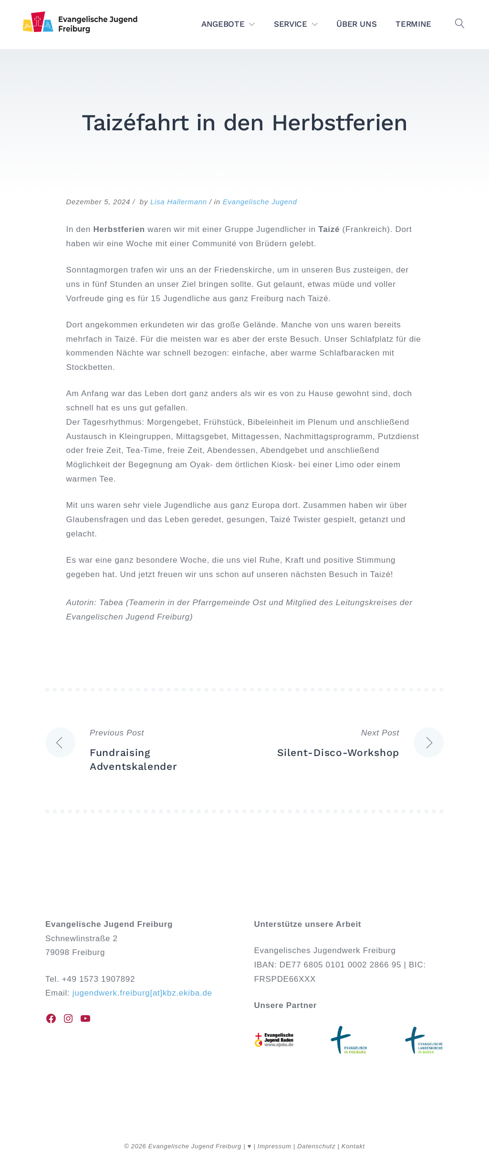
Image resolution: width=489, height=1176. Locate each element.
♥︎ (249, 1146)
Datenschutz (316, 1146)
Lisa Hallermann (178, 202)
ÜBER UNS (356, 24)
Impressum (274, 1146)
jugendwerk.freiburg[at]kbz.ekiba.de (142, 993)
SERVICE (290, 24)
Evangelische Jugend (260, 202)
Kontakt (353, 1146)
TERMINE (413, 24)
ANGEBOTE (222, 24)
